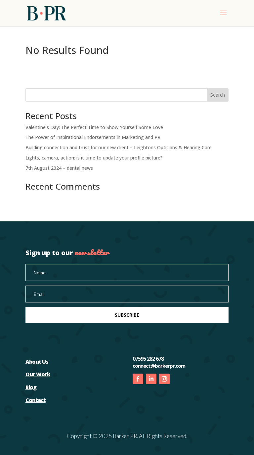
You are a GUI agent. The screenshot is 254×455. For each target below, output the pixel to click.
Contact (35, 400)
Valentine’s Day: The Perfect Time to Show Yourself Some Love (94, 127)
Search (217, 95)
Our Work (37, 374)
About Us (36, 361)
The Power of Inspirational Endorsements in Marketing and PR (92, 137)
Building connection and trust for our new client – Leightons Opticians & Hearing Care (118, 147)
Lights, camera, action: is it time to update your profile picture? (94, 158)
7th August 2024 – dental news (59, 168)
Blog (30, 387)
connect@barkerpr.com (159, 365)
